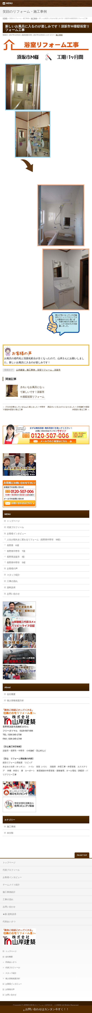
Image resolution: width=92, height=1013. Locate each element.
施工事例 (59, 35)
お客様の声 (12, 568)
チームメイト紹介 (11, 884)
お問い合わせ (13, 594)
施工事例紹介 (9, 891)
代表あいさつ (9, 921)
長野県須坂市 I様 (16, 557)
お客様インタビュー (16, 533)
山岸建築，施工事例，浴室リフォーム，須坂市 (38, 370)
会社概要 (11, 694)
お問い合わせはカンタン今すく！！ (46, 1009)
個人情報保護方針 (15, 700)
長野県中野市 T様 (16, 551)
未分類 (10, 833)
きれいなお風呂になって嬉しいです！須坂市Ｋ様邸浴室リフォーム (32, 392)
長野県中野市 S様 (16, 562)
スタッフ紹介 (13, 575)
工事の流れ (12, 581)
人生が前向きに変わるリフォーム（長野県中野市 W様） (34, 539)
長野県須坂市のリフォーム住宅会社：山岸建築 (42, 1005)
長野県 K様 (13, 545)
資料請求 (11, 587)
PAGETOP (82, 854)
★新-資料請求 (9, 913)
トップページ (13, 521)
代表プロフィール (15, 527)
